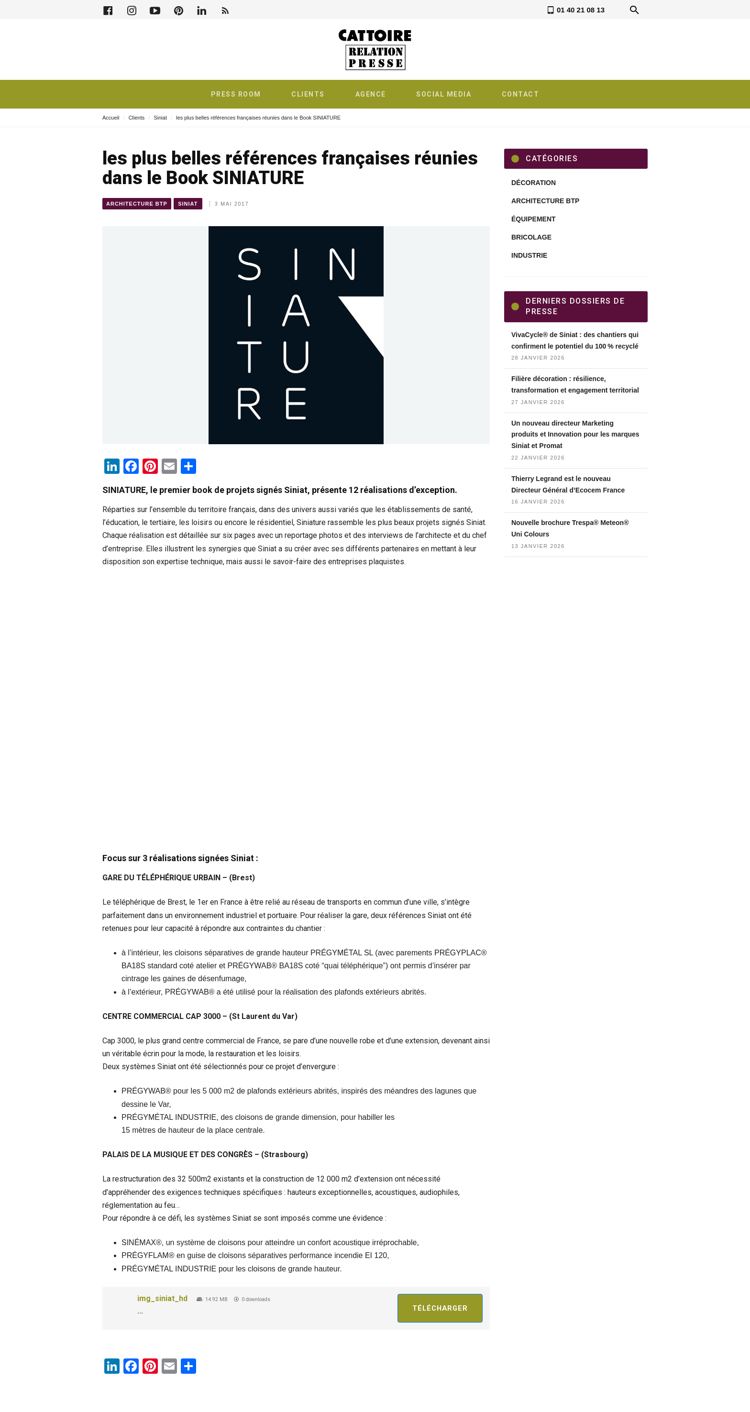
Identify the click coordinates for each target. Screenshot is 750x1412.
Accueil (110, 117)
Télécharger (440, 1308)
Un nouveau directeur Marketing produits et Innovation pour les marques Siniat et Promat (575, 434)
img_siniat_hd (162, 1298)
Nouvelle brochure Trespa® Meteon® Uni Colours (570, 528)
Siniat (160, 117)
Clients (137, 117)
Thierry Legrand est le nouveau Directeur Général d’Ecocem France (568, 484)
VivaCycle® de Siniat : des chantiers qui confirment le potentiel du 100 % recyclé (575, 340)
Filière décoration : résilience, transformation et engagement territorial (575, 384)
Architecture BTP (136, 204)
